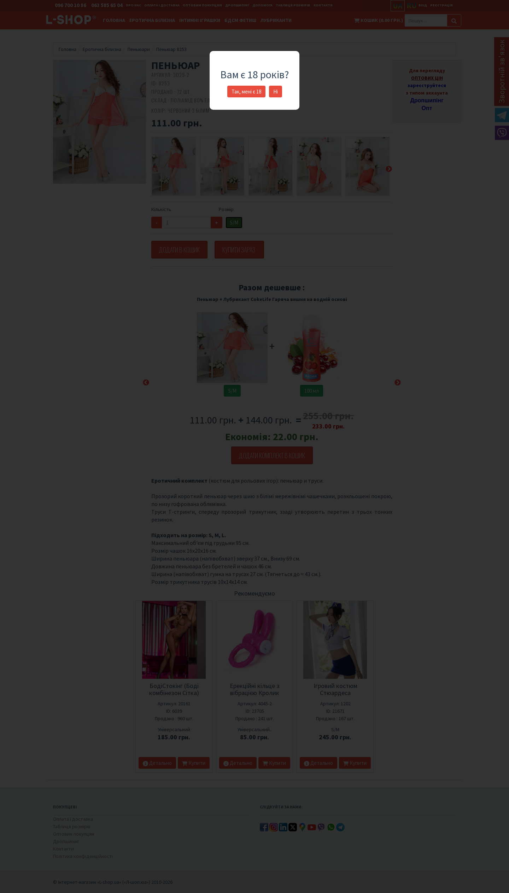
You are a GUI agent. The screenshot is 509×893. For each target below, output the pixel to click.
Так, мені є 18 (246, 91)
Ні (275, 91)
